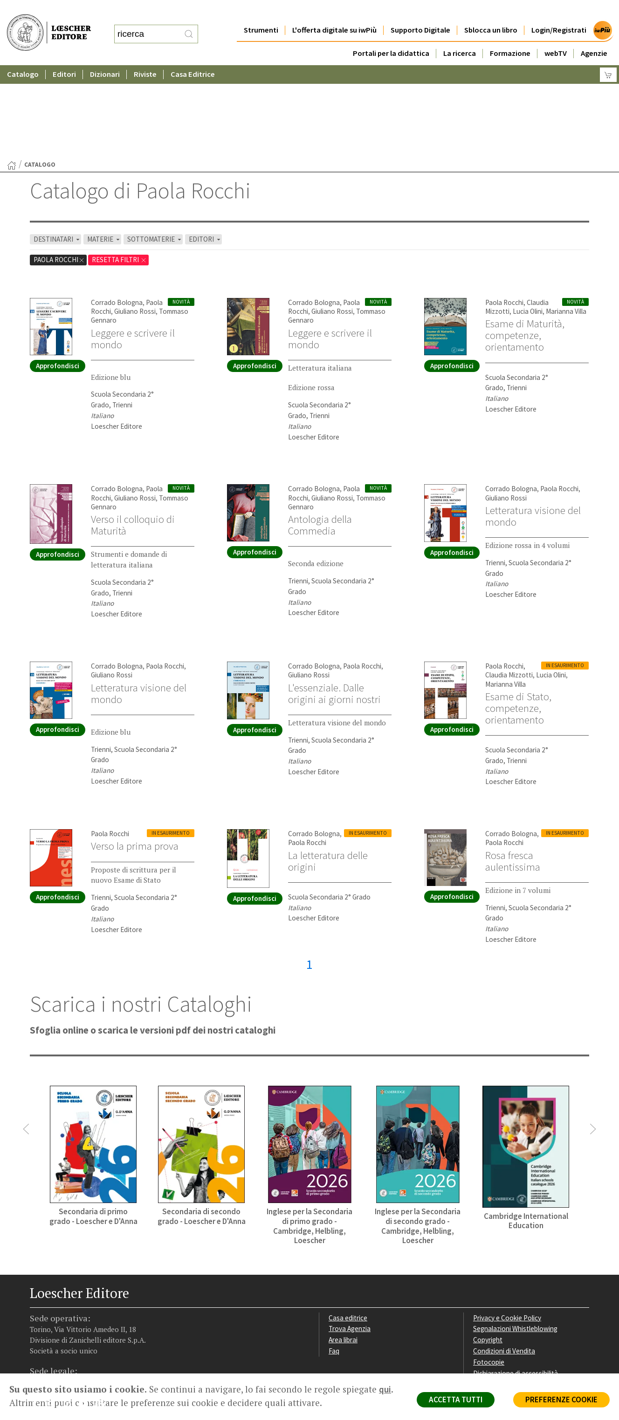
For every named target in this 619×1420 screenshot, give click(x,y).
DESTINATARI (57, 148)
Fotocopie (488, 1271)
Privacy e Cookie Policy (507, 1227)
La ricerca (459, 35)
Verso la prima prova (135, 755)
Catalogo (23, 56)
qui (385, 1389)
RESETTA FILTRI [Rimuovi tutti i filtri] (119, 168)
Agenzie (594, 35)
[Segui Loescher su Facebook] (38, 1315)
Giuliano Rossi (135, 220)
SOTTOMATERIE (155, 148)
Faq (334, 1260)
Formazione (510, 35)
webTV (555, 35)
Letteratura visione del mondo (533, 425)
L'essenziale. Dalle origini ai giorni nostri (334, 602)
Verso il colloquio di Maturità (133, 434)
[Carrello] (608, 56)
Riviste (145, 56)
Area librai (343, 1248)
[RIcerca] (188, 24)
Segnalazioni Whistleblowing (515, 1237)
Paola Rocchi (504, 211)
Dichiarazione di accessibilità (515, 1282)
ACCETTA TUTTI (455, 1399)
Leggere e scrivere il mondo (133, 248)
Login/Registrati (558, 11)
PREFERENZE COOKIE (561, 1399)
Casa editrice (348, 1227)
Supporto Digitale (420, 11)
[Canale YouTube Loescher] (87, 1315)
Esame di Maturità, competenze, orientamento (524, 244)
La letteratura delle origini (328, 770)
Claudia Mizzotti (509, 584)
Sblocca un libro (490, 11)
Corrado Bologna (117, 211)
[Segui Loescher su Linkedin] (70, 1315)
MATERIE (104, 148)
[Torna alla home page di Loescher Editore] (49, 23)
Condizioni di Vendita (504, 1260)
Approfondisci (57, 274)
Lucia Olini (528, 220)
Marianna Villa (566, 220)
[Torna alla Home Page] (11, 74)
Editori (64, 56)
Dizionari (105, 56)
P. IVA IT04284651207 (62, 1352)
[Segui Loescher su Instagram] (54, 1315)
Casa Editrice (193, 56)
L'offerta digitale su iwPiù (334, 11)
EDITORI (205, 148)
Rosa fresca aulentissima (512, 770)
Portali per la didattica (391, 35)
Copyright (487, 1248)
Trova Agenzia (350, 1237)
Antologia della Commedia (320, 434)
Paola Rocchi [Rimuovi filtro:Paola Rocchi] (59, 168)
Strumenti (261, 11)
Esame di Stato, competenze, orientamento (518, 617)
